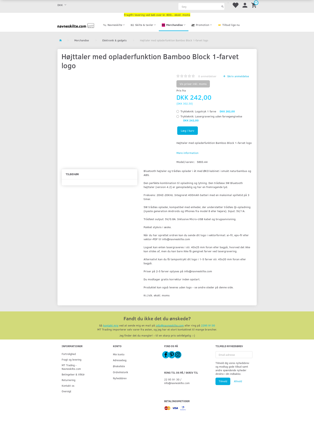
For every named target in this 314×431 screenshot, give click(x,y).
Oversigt (66, 391)
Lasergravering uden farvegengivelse (211, 118)
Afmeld (238, 381)
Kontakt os (68, 385)
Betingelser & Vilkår (73, 374)
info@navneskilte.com (170, 325)
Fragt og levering (71, 359)
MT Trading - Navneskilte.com (71, 366)
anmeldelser (207, 76)
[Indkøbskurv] (254, 5)
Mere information (187, 153)
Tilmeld (223, 381)
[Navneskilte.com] (75, 25)
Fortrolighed (69, 354)
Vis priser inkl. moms (193, 84)
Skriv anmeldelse (237, 76)
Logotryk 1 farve (207, 111)
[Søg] (222, 6)
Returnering (68, 380)
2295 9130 (208, 325)
